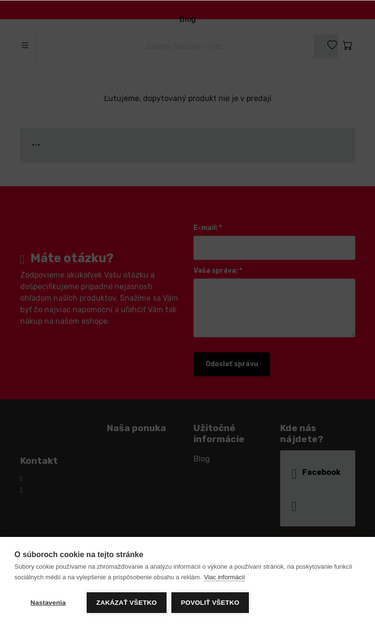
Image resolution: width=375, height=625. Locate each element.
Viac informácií (224, 577)
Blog (187, 19)
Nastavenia (47, 602)
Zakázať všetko (126, 602)
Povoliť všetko (210, 602)
